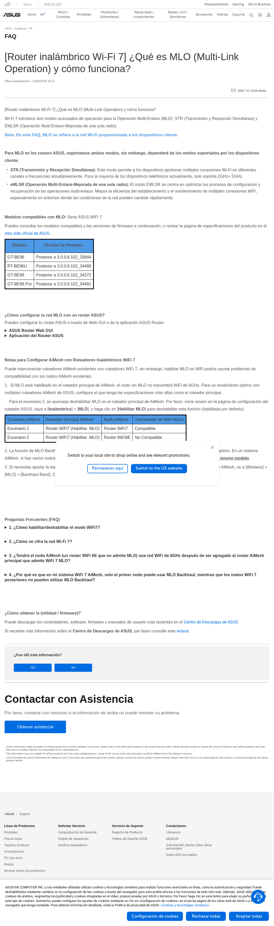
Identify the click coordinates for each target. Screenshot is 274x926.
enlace (183, 622)
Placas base (13, 829)
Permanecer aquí (107, 468)
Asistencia (20, 19)
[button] (7, 6)
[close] (212, 447)
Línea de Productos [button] (19, 817)
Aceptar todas (249, 916)
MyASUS (172, 829)
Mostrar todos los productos (24, 861)
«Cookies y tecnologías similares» (184, 905)
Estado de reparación (73, 829)
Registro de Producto (127, 823)
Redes (9, 855)
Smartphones (14, 842)
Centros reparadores (72, 836)
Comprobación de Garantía (77, 823)
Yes (28, 658)
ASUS (8, 19)
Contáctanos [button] (176, 817)
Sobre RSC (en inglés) (182, 845)
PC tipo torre (13, 849)
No (59, 658)
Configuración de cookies (154, 916)
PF (30, 19)
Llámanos (173, 823)
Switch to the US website (159, 468)
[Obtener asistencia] (35, 718)
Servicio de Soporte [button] (127, 817)
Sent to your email (252, 82)
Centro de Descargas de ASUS (211, 613)
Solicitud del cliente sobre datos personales (189, 837)
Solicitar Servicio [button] (71, 817)
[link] (137, 6)
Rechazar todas (206, 916)
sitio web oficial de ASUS (27, 224)
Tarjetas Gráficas (16, 836)
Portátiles (11, 823)
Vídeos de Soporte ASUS (129, 829)
